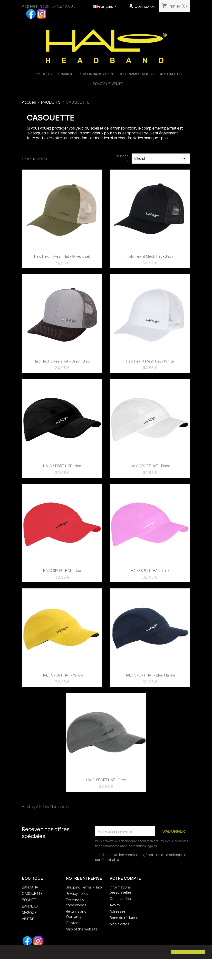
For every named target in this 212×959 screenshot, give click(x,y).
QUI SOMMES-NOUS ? (136, 74)
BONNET (29, 900)
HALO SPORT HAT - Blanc (150, 466)
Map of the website (82, 929)
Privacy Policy (77, 893)
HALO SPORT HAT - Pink (150, 570)
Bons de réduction (125, 917)
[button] (8, 952)
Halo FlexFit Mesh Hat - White (150, 361)
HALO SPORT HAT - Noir (62, 466)
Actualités (171, 74)
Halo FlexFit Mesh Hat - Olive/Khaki (62, 256)
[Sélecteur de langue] (105, 7)
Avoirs (115, 905)
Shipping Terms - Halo (84, 887)
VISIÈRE (28, 919)
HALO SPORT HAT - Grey (106, 779)
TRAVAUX (65, 74)
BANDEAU (30, 906)
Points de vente (108, 83)
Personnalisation (95, 74)
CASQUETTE (32, 893)
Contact (73, 922)
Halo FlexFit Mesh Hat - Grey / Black (62, 361)
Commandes (120, 898)
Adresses (118, 911)
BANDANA (30, 887)
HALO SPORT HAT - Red (62, 570)
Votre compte (125, 878)
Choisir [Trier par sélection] (160, 159)
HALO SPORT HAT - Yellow (62, 675)
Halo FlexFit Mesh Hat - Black (150, 256)
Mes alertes (119, 924)
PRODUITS (43, 74)
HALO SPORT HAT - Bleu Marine (150, 675)
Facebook (31, 14)
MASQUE (29, 912)
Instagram (42, 14)
